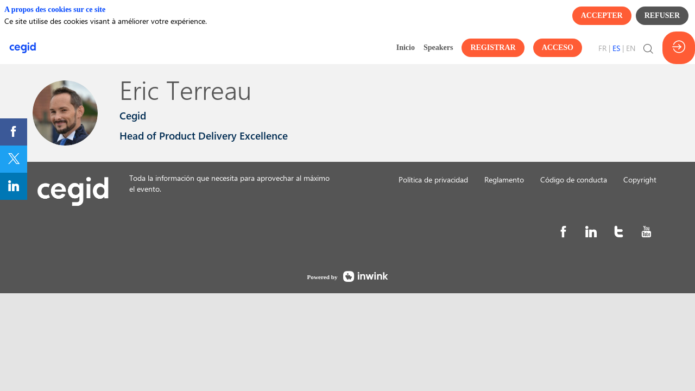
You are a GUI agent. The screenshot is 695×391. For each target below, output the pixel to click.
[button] (493, 48)
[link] (405, 47)
